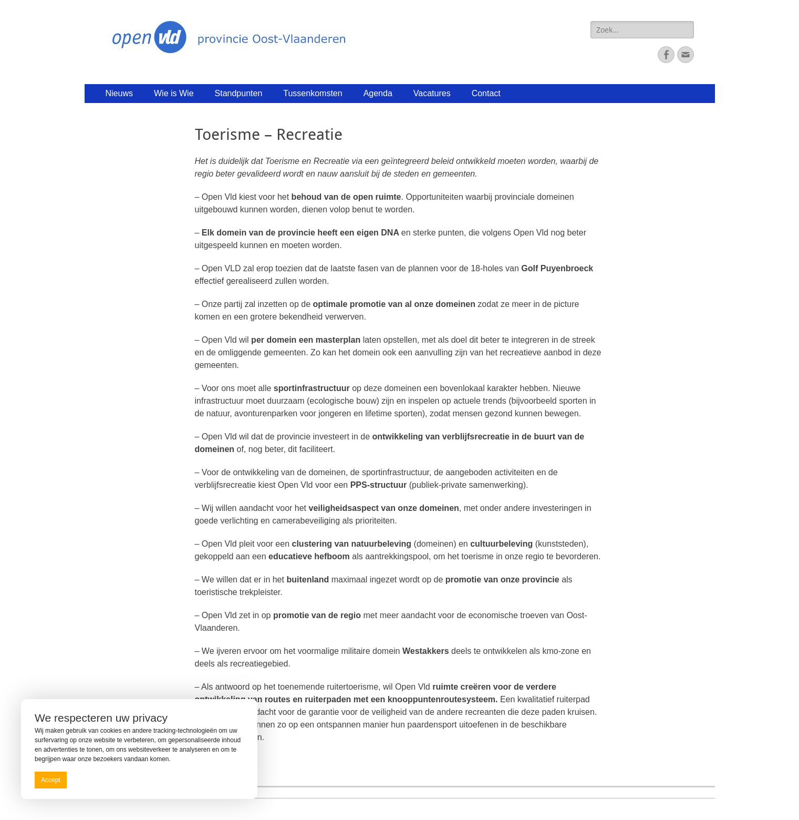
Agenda (378, 93)
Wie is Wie (174, 93)
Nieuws (119, 93)
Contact (486, 93)
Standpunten (239, 93)
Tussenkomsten (312, 93)
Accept (50, 780)
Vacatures (432, 93)
